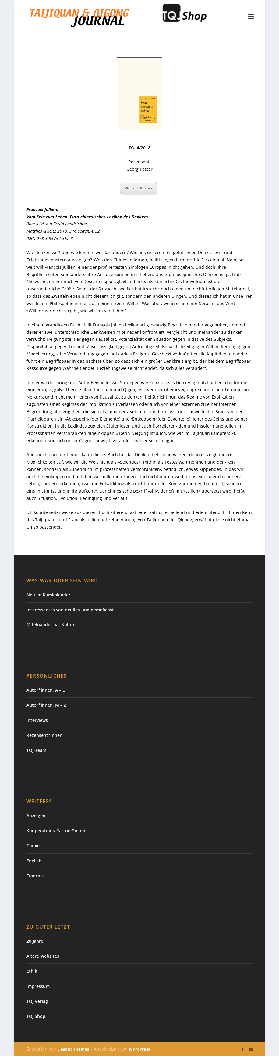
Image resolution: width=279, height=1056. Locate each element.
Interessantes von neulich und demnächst (70, 610)
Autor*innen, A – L (45, 690)
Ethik (31, 971)
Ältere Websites (42, 956)
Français (35, 876)
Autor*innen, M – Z (46, 705)
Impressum (38, 986)
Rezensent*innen (44, 735)
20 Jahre (34, 941)
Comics (33, 845)
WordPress (139, 1049)
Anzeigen (35, 815)
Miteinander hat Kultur (50, 625)
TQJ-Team (36, 750)
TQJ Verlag (37, 1001)
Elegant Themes (73, 1049)
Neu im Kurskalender (48, 595)
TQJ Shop (35, 1016)
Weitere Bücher (139, 188)
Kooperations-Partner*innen (56, 830)
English (33, 861)
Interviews (37, 720)
